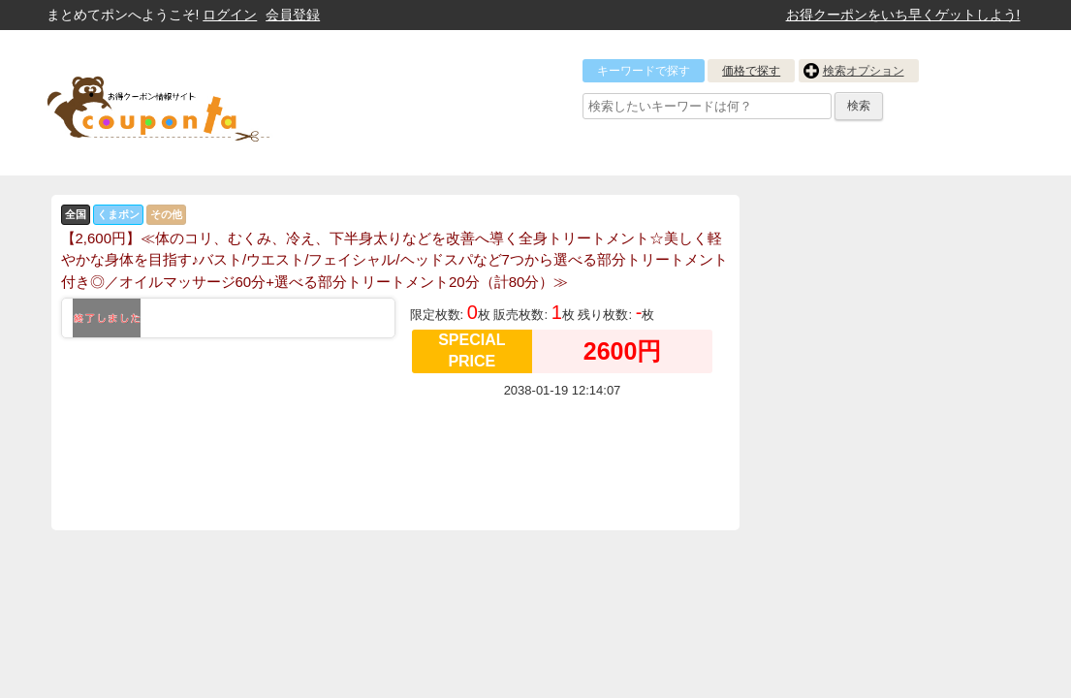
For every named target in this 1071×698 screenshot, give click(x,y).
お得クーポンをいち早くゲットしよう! (903, 14)
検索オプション (863, 71)
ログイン (230, 14)
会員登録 (293, 14)
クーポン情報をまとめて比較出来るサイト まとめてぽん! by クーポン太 (192, 102)
